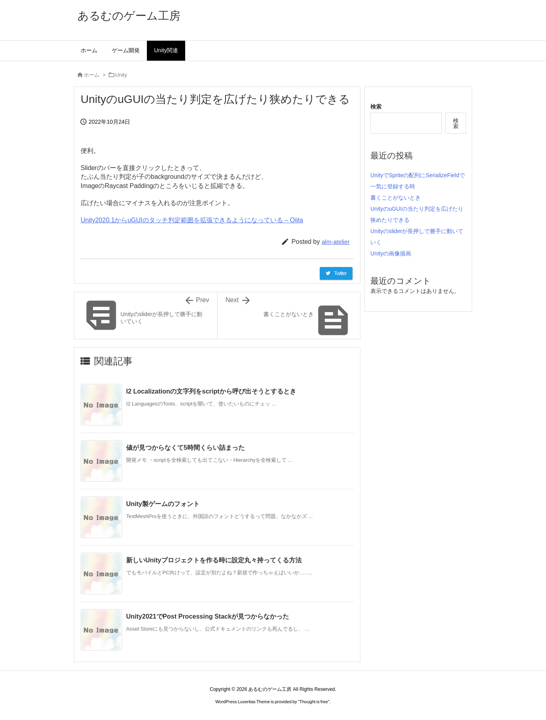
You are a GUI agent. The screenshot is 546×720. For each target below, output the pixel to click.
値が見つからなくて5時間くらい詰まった (185, 447)
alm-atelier (336, 241)
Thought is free (313, 701)
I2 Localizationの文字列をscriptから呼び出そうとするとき (211, 391)
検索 (376, 106)
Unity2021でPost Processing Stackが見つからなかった (207, 616)
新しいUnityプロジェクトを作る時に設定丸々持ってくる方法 (214, 560)
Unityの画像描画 (390, 253)
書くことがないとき (395, 197)
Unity (121, 75)
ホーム (91, 75)
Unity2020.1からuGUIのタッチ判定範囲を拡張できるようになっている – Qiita (192, 220)
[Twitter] (336, 273)
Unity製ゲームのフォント (163, 503)
